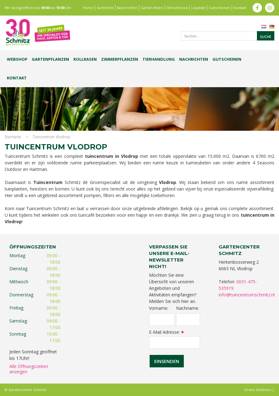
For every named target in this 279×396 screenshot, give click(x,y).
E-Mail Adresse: (166, 332)
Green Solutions (257, 389)
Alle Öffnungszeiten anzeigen (28, 369)
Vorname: (158, 308)
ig (269, 7)
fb (257, 7)
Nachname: (187, 308)
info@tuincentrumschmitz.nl (247, 295)
